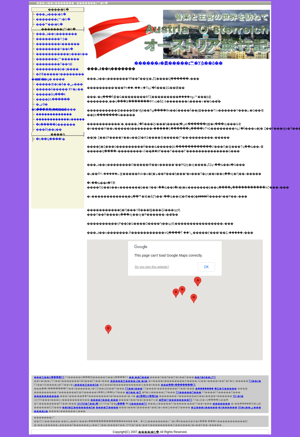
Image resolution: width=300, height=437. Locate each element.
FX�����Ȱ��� (188, 392)
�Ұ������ (227, 407)
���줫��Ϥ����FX (49, 377)
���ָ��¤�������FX (178, 384)
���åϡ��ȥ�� (49, 129)
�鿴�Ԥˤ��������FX (175, 400)
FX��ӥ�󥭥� (255, 381)
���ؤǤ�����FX (131, 403)
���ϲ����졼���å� (86, 384)
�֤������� (204, 388)
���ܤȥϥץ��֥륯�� (51, 109)
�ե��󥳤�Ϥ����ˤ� (50, 139)
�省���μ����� (204, 407)
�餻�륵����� (225, 388)
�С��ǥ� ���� (50, 79)
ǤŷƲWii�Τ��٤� (87, 403)
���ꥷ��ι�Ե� (49, 24)
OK (206, 267)
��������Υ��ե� (54, 49)
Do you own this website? (152, 267)
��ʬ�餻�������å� (78, 407)
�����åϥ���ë (50, 94)
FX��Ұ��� (133, 388)
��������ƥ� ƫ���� (57, 69)
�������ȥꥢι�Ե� (118, 12)
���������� (46, 396)
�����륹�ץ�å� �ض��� (59, 84)
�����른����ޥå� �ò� (129, 381)
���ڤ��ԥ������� (56, 34)
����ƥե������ (53, 99)
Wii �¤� (238, 396)
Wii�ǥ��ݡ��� (249, 407)
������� (221, 403)
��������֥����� (54, 114)
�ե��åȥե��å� (147, 396)
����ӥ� (41, 411)
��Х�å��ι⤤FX (205, 377)
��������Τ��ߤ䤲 (54, 64)
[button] (108, 329)
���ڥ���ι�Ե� (51, 14)
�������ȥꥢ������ (57, 59)
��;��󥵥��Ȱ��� (139, 377)
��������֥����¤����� (60, 119)
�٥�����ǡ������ (55, 124)
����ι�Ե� (58, 9)
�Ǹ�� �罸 (133, 392)
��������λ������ (58, 44)
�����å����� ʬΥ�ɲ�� (59, 89)
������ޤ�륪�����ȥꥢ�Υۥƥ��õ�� (178, 63)
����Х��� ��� (104, 400)
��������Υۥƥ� (52, 39)
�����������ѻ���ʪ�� (62, 54)
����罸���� (107, 407)
